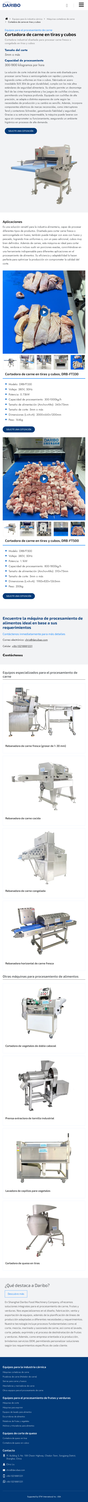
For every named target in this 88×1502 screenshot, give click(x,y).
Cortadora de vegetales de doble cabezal (30, 1045)
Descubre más (16, 1293)
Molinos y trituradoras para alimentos (18, 1425)
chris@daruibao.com (36, 640)
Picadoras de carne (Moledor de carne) (20, 1376)
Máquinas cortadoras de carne (61, 18)
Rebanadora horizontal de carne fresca (29, 963)
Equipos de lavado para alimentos (17, 1411)
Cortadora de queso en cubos (16, 1442)
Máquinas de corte (11, 1402)
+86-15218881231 (22, 646)
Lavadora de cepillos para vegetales (27, 1190)
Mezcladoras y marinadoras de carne (18, 1385)
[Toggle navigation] (81, 4)
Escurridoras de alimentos (14, 1416)
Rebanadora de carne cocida (23, 818)
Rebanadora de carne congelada (25, 890)
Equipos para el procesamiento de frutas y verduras (36, 1397)
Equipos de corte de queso (20, 1433)
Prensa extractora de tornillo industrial (29, 1118)
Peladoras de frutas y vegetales (16, 1421)
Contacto (9, 1450)
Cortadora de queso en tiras (22, 1263)
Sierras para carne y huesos (14, 1381)
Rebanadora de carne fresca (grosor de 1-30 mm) (35, 745)
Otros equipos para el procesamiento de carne (23, 1390)
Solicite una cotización (20, 131)
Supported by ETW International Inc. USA (44, 1496)
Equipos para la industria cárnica (27, 18)
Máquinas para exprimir (13, 1407)
